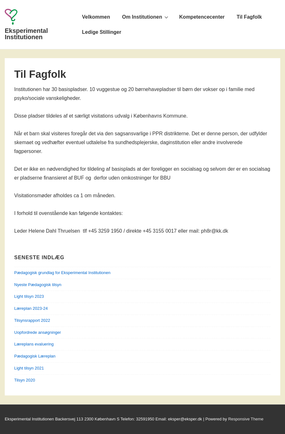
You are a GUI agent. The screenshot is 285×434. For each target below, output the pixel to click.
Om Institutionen (146, 16)
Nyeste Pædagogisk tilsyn (38, 284)
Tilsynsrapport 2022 (32, 320)
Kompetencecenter (202, 17)
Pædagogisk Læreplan (35, 356)
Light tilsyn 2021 (29, 368)
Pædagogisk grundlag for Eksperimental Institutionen (62, 272)
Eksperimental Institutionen (26, 33)
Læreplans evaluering (34, 344)
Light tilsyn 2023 (29, 296)
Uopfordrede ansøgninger (37, 332)
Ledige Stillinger (101, 32)
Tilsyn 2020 (24, 380)
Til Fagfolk (249, 17)
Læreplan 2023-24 (31, 308)
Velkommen (96, 17)
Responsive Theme (246, 419)
